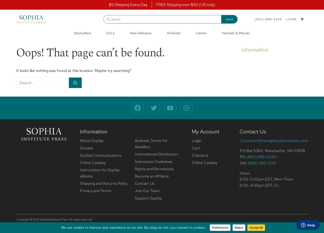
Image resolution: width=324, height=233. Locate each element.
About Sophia (91, 140)
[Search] (75, 83)
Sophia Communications (100, 155)
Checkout (200, 155)
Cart (196, 148)
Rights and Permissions (154, 168)
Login (196, 140)
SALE (110, 33)
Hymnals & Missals (236, 33)
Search (229, 19)
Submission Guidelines (154, 161)
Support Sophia (148, 198)
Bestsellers (82, 33)
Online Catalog (92, 162)
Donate (86, 148)
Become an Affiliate (152, 176)
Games (201, 33)
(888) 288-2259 (262, 163)
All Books (174, 33)
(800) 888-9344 (268, 19)
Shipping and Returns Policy (103, 183)
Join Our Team (147, 190)
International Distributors (156, 154)
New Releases (141, 33)
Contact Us (144, 183)
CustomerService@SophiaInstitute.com (274, 140)
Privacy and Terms (95, 190)
